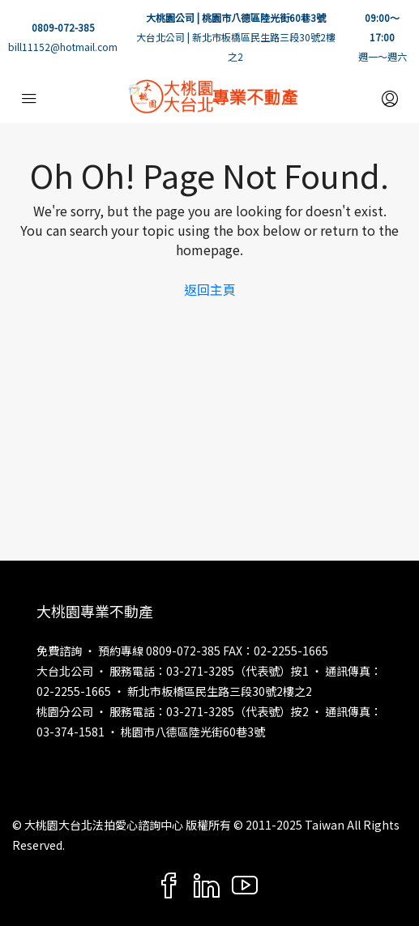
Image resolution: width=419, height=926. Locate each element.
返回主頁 (210, 289)
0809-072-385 (63, 27)
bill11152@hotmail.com (63, 46)
